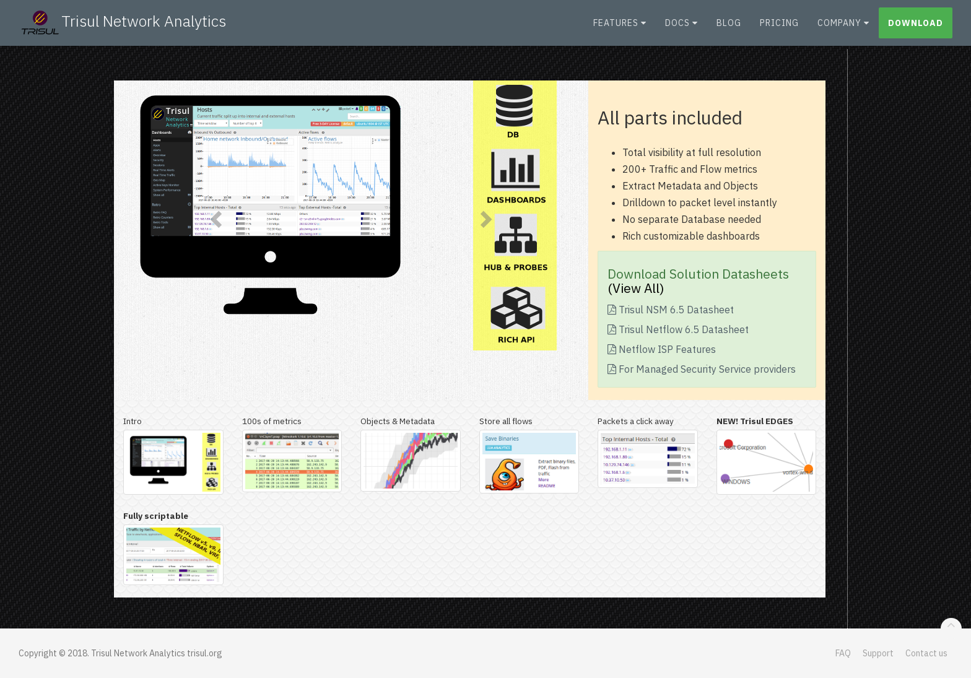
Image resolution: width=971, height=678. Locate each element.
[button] (214, 215)
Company (843, 27)
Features (620, 27)
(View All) (635, 288)
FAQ (843, 653)
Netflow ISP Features (661, 349)
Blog (728, 27)
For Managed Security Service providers (701, 369)
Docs (681, 27)
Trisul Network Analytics (122, 28)
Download (915, 27)
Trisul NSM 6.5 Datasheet (670, 309)
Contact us (926, 653)
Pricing (779, 27)
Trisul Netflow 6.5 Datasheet (678, 329)
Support (878, 653)
